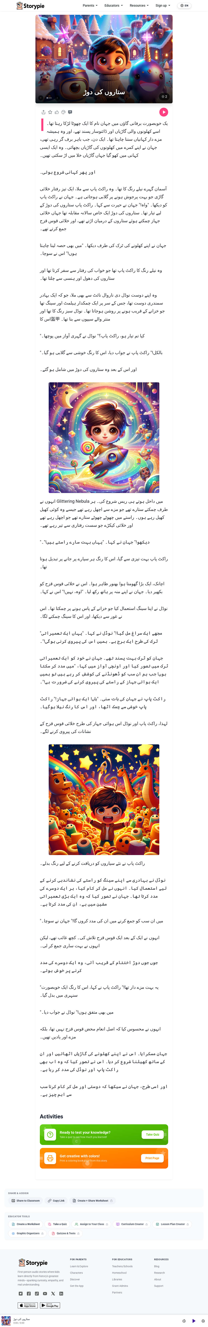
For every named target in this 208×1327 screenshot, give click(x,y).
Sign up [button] (161, 5)
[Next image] (57, 98)
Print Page (152, 1158)
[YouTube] (45, 1294)
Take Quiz (152, 1134)
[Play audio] (163, 112)
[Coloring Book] (63, 112)
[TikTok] (37, 1294)
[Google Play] (50, 1305)
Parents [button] (89, 5)
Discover (75, 1279)
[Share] (43, 112)
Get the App (77, 1286)
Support (158, 1286)
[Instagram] (21, 1294)
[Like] (57, 112)
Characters (76, 1272)
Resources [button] (138, 5)
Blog (156, 1266)
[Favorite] (50, 112)
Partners (117, 1292)
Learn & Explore (79, 1266)
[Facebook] (29, 1294)
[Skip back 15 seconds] (184, 1321)
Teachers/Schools (122, 1266)
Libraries (117, 1279)
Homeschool (119, 1272)
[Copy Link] (56, 1200)
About (157, 1279)
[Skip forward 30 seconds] (203, 1321)
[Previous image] (40, 98)
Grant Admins (120, 1286)
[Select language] (184, 5)
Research (159, 1272)
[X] (53, 1294)
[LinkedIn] (61, 1294)
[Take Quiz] (70, 112)
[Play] (193, 1321)
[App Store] (28, 1305)
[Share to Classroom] (25, 1200)
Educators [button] (112, 5)
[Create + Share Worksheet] (92, 1200)
